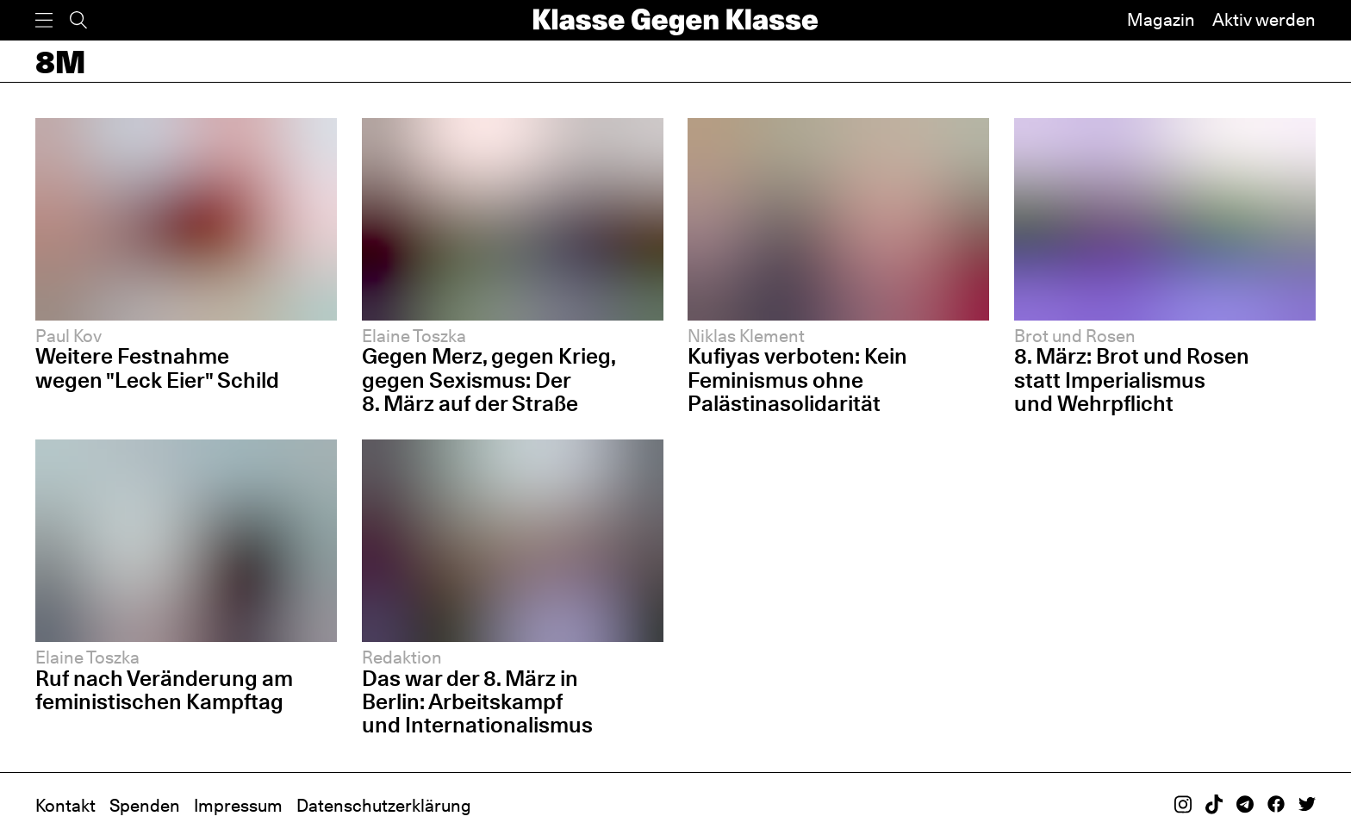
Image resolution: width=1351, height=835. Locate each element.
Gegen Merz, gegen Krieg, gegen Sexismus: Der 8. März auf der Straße (488, 379)
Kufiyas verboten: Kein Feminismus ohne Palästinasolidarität (797, 379)
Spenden (144, 805)
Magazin (1161, 19)
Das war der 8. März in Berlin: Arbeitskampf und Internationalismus (477, 701)
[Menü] (44, 20)
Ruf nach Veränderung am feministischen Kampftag (164, 689)
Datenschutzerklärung (383, 805)
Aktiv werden (1264, 19)
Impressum (238, 805)
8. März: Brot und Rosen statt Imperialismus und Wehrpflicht (1131, 379)
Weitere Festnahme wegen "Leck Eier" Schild (157, 367)
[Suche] (78, 20)
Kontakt (65, 805)
